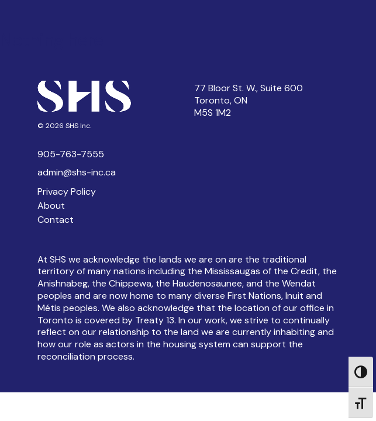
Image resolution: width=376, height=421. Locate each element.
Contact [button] (55, 219)
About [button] (51, 205)
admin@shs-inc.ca (76, 172)
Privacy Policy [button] (66, 191)
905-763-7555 (70, 154)
